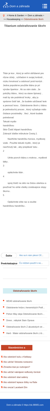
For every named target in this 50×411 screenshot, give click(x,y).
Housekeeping (13, 19)
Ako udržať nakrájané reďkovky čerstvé (21, 372)
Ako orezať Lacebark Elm (15, 387)
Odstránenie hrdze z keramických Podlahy (25, 307)
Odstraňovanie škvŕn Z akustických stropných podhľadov (25, 327)
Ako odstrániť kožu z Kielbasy (17, 357)
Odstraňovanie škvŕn (33, 19)
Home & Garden (16, 15)
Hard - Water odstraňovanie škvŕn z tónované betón (25, 333)
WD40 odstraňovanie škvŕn (19, 301)
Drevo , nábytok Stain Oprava (20, 320)
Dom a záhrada (35, 15)
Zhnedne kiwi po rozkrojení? (16, 367)
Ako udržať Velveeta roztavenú (18, 362)
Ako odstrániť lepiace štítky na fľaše (20, 382)
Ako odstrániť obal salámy (15, 377)
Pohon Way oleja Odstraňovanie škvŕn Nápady (25, 314)
